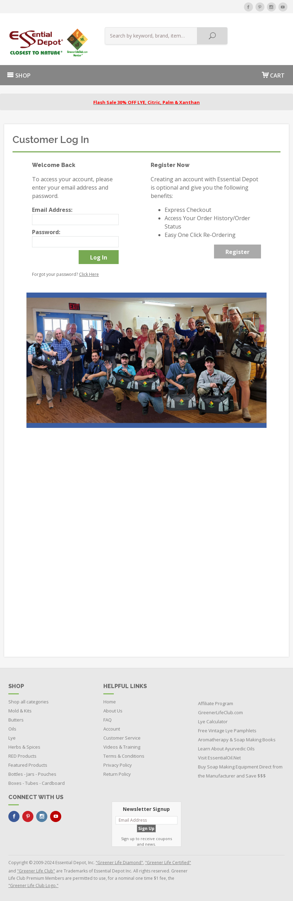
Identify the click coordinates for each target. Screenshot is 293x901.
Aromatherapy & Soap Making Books (237, 739)
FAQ (107, 720)
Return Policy (117, 774)
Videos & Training (121, 747)
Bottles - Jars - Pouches (32, 774)
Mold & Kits (20, 711)
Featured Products (27, 765)
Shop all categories (28, 702)
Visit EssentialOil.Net (219, 758)
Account (111, 729)
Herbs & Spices (24, 747)
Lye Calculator (213, 721)
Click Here (89, 274)
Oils (12, 729)
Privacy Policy (117, 765)
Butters (16, 720)
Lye (12, 738)
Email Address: (52, 210)
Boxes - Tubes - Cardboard (36, 783)
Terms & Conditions (123, 756)
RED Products (22, 756)
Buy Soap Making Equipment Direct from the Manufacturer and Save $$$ (240, 771)
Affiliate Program (215, 703)
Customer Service (122, 738)
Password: (46, 232)
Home (109, 702)
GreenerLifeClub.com (220, 712)
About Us (112, 711)
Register (237, 252)
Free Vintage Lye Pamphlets (227, 730)
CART (273, 75)
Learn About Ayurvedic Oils (226, 748)
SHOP (19, 75)
